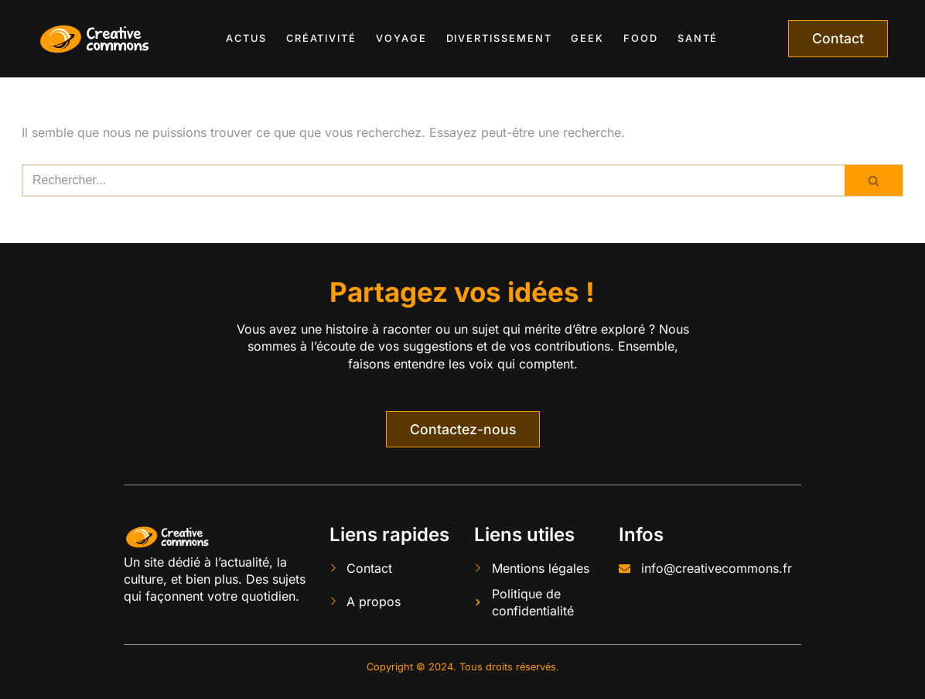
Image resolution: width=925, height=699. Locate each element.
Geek (587, 38)
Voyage (401, 38)
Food (640, 38)
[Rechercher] (433, 180)
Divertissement (499, 38)
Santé (698, 38)
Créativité (321, 38)
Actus (246, 38)
